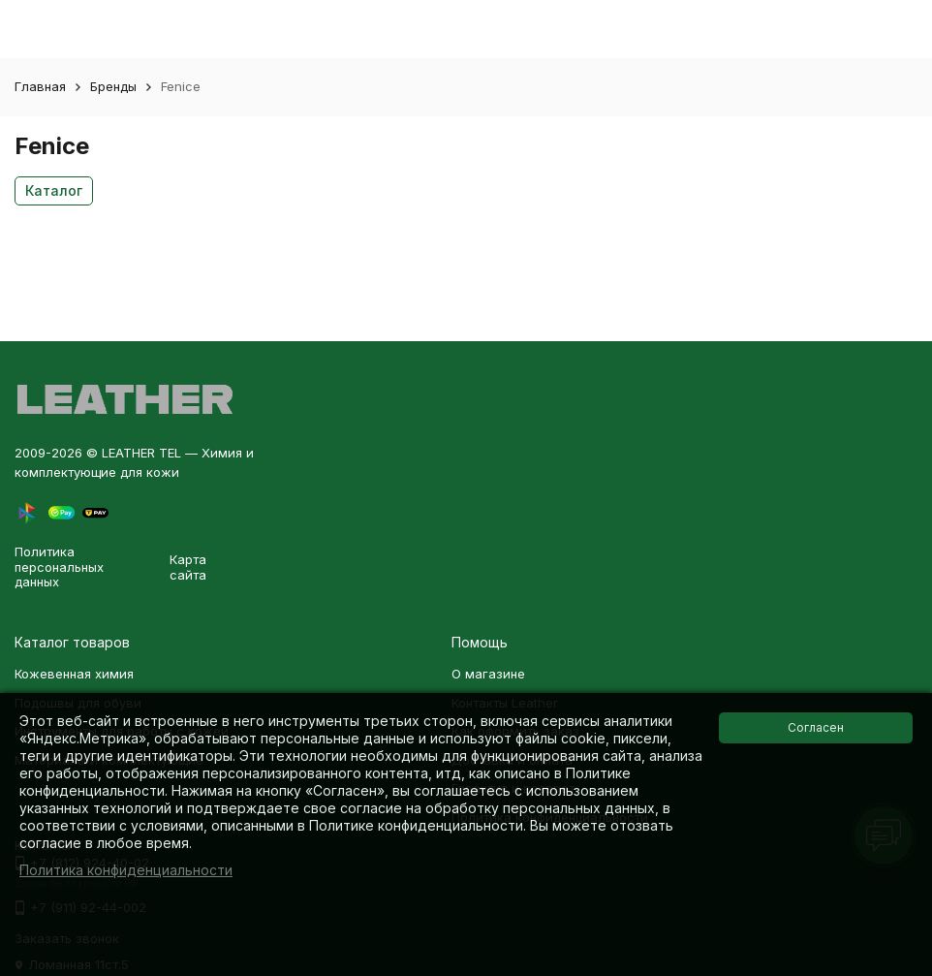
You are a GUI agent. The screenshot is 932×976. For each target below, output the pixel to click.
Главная (40, 86)
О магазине (488, 673)
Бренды (113, 86)
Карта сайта (188, 566)
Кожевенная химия (74, 673)
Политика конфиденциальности (126, 870)
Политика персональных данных (59, 566)
